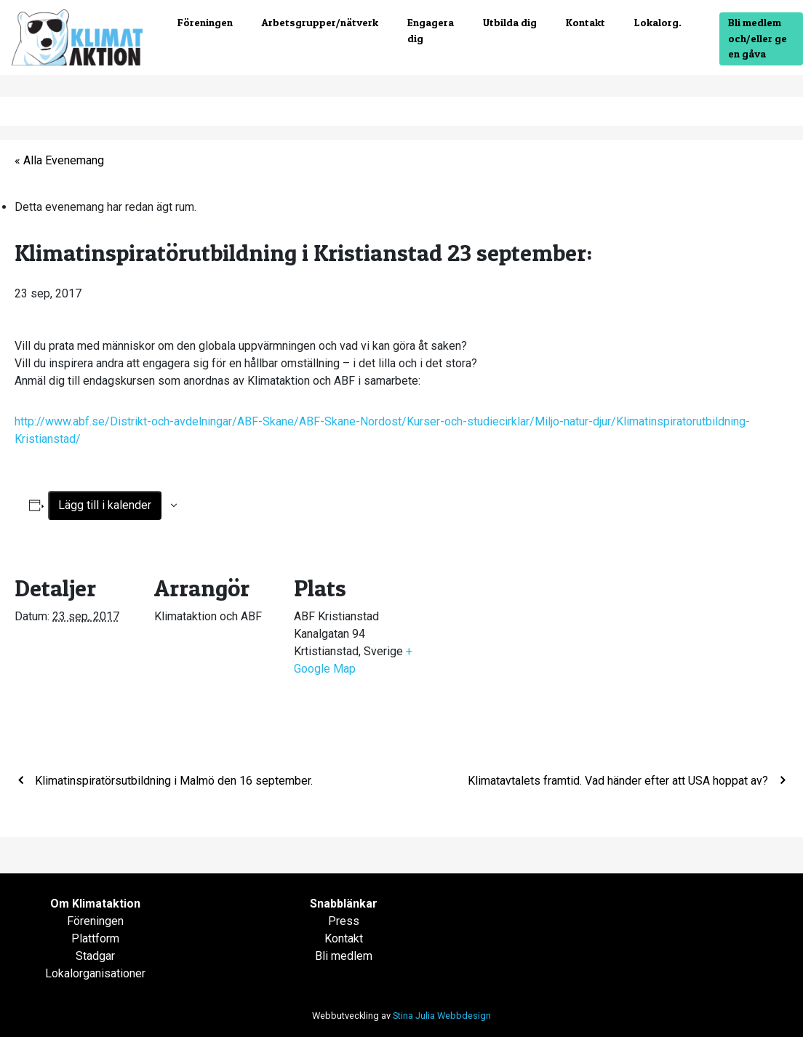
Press (343, 921)
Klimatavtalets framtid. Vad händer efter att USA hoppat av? (619, 781)
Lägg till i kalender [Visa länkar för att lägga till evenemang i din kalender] (104, 505)
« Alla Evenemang (59, 160)
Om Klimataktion (95, 903)
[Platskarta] (510, 651)
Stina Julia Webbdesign (442, 1015)
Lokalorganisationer (95, 973)
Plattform (95, 938)
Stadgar (95, 956)
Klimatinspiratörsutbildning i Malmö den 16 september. (172, 781)
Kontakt (585, 22)
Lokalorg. (658, 22)
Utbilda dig (510, 22)
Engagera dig (430, 30)
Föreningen (205, 22)
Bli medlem (343, 956)
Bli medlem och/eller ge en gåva (757, 38)
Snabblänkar (343, 903)
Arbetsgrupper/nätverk (320, 22)
